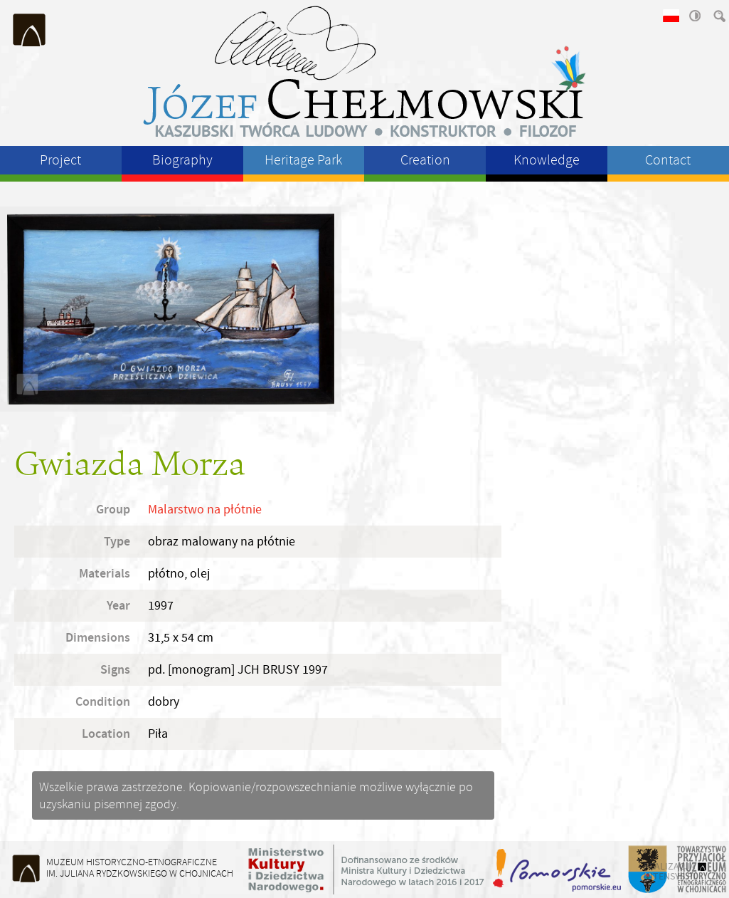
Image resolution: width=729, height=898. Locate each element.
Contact (668, 160)
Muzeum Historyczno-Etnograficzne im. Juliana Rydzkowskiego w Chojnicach (30, 30)
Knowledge (547, 160)
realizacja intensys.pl (671, 871)
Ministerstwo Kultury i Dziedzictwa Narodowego (366, 869)
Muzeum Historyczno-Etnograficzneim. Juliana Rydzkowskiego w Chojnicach (139, 867)
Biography (182, 160)
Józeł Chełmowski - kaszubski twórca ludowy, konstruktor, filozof (365, 71)
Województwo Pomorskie (558, 869)
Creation (425, 160)
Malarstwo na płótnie (205, 509)
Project (60, 160)
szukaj (718, 15)
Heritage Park (303, 160)
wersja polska (670, 15)
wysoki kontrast (694, 15)
